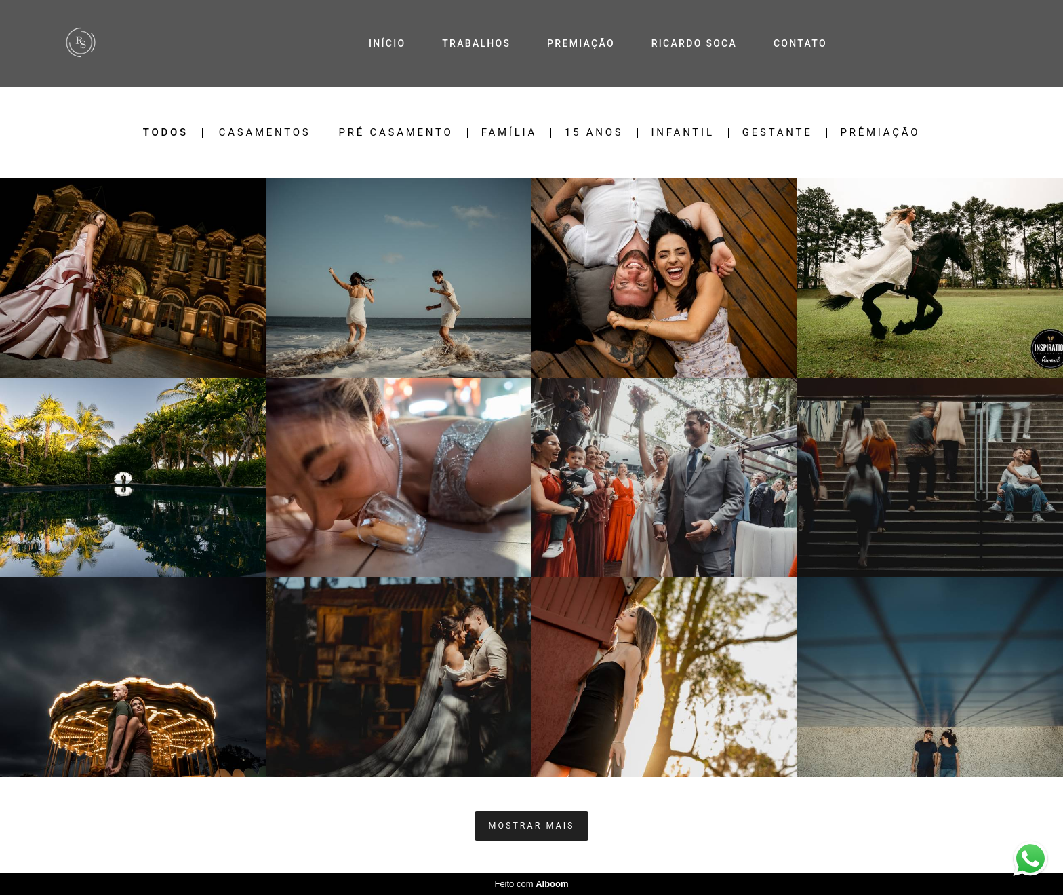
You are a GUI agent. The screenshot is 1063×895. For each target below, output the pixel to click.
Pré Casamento (396, 133)
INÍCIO (387, 43)
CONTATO (800, 43)
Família (509, 133)
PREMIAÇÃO (581, 43)
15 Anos (594, 133)
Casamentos (265, 133)
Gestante (777, 133)
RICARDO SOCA (694, 43)
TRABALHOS (476, 43)
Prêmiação (881, 133)
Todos (165, 133)
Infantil (683, 133)
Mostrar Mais (532, 825)
